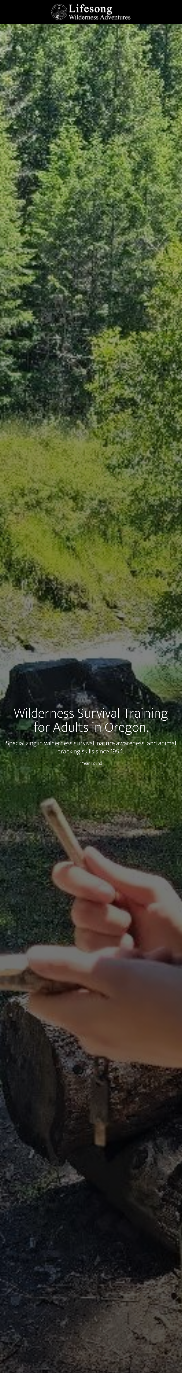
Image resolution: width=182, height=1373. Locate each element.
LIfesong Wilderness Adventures (91, 12)
